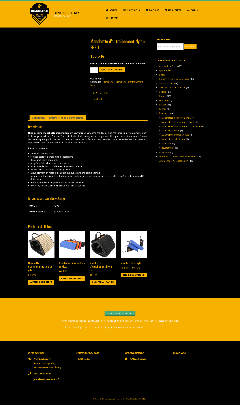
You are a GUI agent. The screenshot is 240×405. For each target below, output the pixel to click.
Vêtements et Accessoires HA (173, 160)
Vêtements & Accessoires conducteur (177, 156)
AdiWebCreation (138, 358)
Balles (162, 74)
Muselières (164, 152)
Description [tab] (38, 117)
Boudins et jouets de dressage (174, 78)
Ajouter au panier (111, 69)
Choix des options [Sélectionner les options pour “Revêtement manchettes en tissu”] (72, 278)
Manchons (166, 143)
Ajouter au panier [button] (41, 282)
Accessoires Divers (168, 66)
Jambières (164, 100)
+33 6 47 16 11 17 (42, 373)
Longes (162, 108)
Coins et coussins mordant (172, 87)
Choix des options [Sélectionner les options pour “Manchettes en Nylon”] (133, 274)
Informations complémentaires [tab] (66, 117)
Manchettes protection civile (175, 134)
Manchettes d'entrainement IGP (177, 117)
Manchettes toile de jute (173, 139)
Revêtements (167, 147)
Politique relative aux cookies (160, 327)
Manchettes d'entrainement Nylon (178, 122)
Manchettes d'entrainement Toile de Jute (181, 126)
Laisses (162, 104)
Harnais (163, 96)
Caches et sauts (167, 83)
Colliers (162, 91)
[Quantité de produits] (94, 70)
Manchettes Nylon (170, 130)
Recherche (190, 46)
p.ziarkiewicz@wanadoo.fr (47, 379)
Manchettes (108, 81)
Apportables (165, 70)
